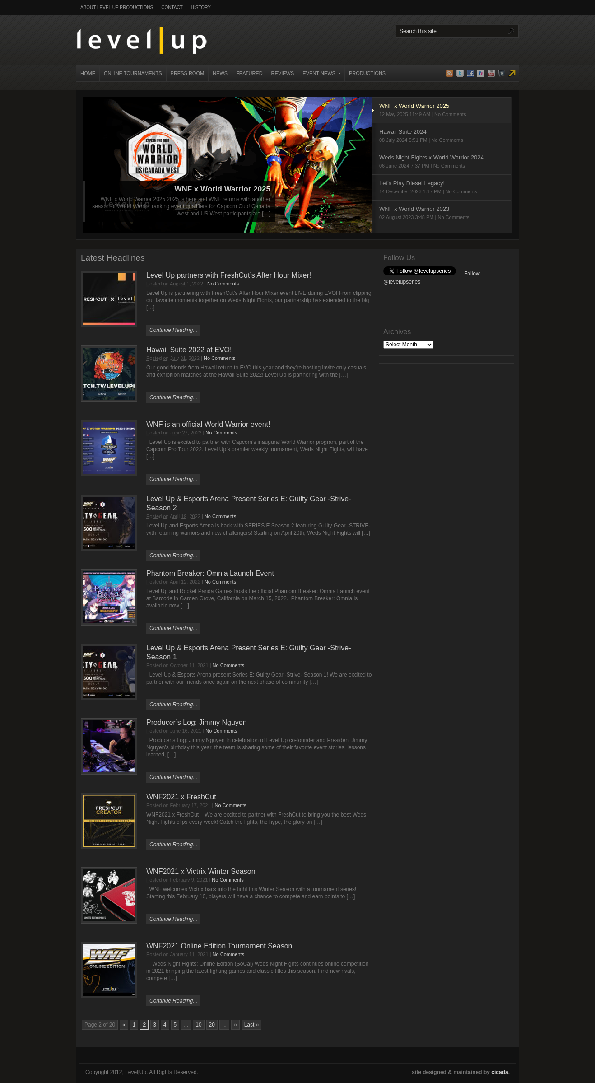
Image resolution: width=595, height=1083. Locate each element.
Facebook (470, 73)
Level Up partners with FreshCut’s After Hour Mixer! (228, 275)
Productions (367, 73)
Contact (172, 7)
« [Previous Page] (124, 1025)
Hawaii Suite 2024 (442, 136)
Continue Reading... (173, 330)
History (201, 7)
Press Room (188, 73)
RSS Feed (449, 73)
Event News (319, 75)
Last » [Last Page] (251, 1025)
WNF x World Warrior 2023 (442, 213)
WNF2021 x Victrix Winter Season (201, 871)
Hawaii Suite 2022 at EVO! (189, 350)
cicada (499, 1072)
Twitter (460, 73)
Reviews (282, 73)
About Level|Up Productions (116, 7)
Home (87, 73)
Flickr (480, 73)
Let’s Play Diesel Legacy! (442, 188)
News (220, 73)
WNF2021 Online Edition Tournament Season (219, 946)
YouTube (491, 73)
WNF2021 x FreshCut (181, 797)
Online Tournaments (133, 73)
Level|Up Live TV (512, 73)
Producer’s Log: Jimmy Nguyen (196, 722)
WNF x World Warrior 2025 (222, 189)
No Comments (223, 283)
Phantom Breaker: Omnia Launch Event (210, 573)
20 (212, 1025)
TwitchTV (501, 73)
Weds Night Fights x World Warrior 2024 (442, 162)
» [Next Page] (235, 1025)
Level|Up (141, 40)
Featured (249, 73)
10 (198, 1025)
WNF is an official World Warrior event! (208, 424)
